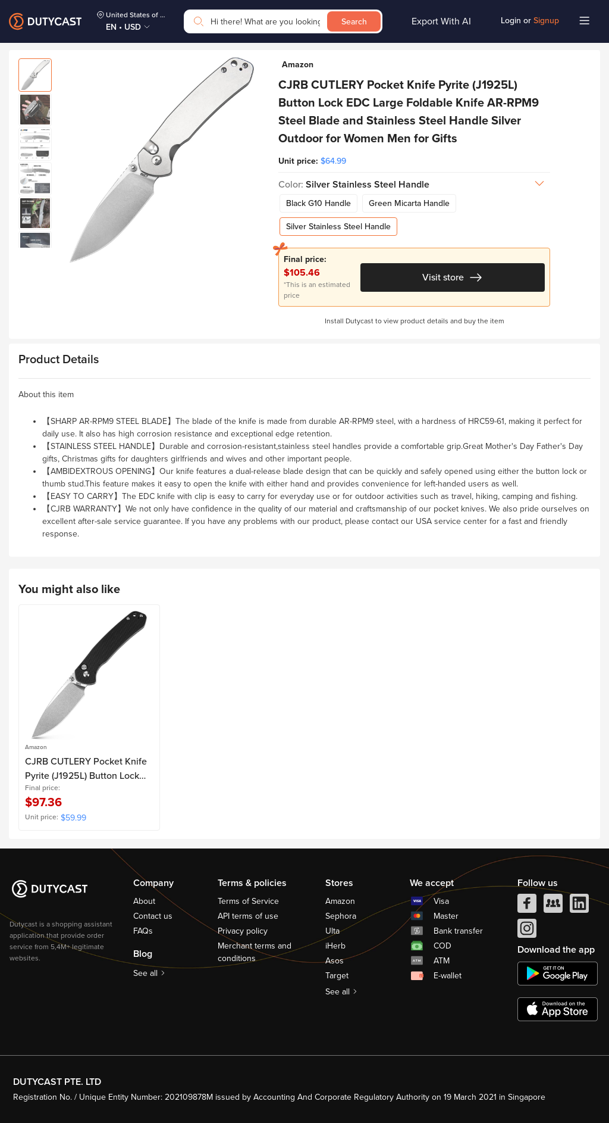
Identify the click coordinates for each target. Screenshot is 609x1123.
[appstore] (557, 1009)
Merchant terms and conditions (254, 952)
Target (337, 976)
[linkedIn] (579, 906)
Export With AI (441, 21)
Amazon (340, 901)
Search (354, 22)
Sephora (340, 916)
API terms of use (248, 916)
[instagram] (526, 931)
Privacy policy (243, 931)
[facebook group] (553, 906)
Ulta (332, 931)
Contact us (152, 916)
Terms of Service (248, 901)
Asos (334, 961)
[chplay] (557, 973)
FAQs (143, 931)
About (144, 901)
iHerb (335, 946)
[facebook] (526, 906)
